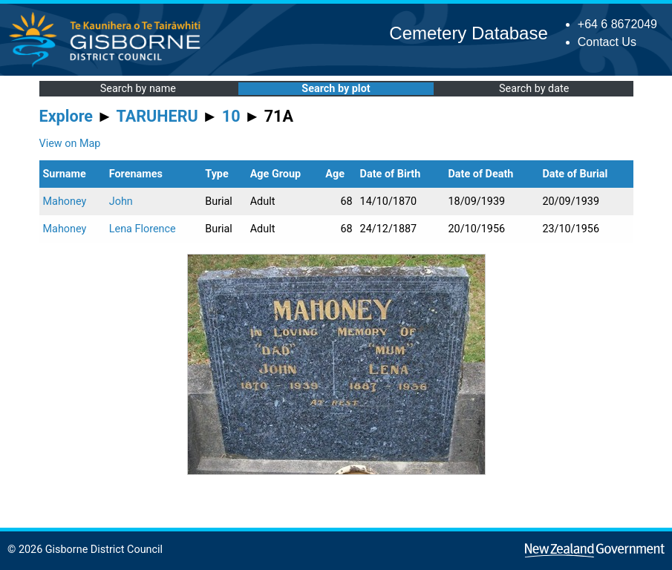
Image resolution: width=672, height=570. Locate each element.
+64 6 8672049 (617, 24)
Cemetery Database (468, 33)
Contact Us (607, 42)
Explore (66, 116)
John (121, 201)
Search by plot (335, 88)
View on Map (70, 143)
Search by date (534, 88)
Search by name (138, 88)
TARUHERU (157, 116)
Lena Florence (142, 229)
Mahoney (65, 201)
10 (231, 116)
